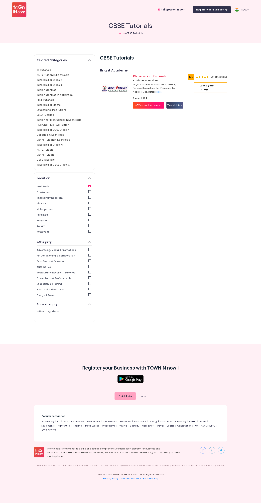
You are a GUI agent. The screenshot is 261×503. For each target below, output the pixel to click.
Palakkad (64, 214)
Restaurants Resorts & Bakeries (64, 272)
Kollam (64, 226)
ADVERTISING (208, 425)
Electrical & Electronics (64, 289)
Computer (148, 425)
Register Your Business (211, 9)
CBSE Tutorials (46, 159)
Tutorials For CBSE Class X (53, 129)
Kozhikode (64, 186)
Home (121, 33)
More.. (159, 91)
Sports (170, 425)
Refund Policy (150, 478)
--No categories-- (48, 311)
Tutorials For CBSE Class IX (53, 164)
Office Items (108, 425)
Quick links (125, 396)
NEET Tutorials (45, 100)
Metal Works (92, 425)
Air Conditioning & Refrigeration (64, 255)
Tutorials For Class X (49, 80)
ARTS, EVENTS (48, 430)
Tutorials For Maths (49, 105)
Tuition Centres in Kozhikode (55, 95)
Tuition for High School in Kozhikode (59, 120)
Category (64, 242)
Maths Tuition (45, 154)
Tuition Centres (46, 90)
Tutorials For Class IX (50, 85)
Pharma (77, 425)
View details (174, 105)
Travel (160, 425)
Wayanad (64, 220)
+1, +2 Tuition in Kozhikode (53, 75)
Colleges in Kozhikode (50, 134)
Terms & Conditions (130, 478)
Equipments (48, 425)
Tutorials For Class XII (50, 144)
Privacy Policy (110, 478)
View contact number (148, 105)
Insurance (166, 421)
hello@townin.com (171, 9)
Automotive (64, 267)
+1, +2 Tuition (45, 149)
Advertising (47, 421)
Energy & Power (64, 295)
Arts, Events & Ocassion (64, 261)
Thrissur (64, 203)
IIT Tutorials (44, 70)
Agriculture (64, 425)
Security (134, 425)
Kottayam (64, 231)
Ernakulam (64, 192)
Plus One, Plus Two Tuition (53, 124)
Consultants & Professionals (64, 278)
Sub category (64, 304)
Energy (153, 421)
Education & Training (64, 284)
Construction (184, 425)
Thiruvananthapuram (64, 197)
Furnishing (180, 421)
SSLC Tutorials (45, 115)
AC (58, 421)
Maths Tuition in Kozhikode (53, 139)
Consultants (110, 421)
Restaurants (93, 421)
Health (192, 421)
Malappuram (64, 209)
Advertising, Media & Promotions (64, 250)
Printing (123, 425)
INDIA (242, 10)
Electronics (140, 421)
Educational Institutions (51, 110)
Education (125, 421)
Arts (66, 421)
